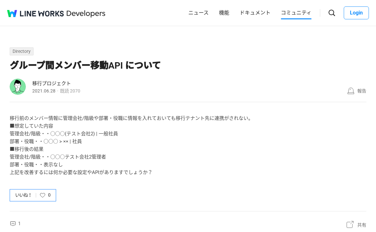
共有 (361, 224)
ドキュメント (255, 13)
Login (356, 13)
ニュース (198, 13)
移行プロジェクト (51, 83)
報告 (361, 90)
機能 (224, 13)
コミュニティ (296, 13)
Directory (22, 51)
